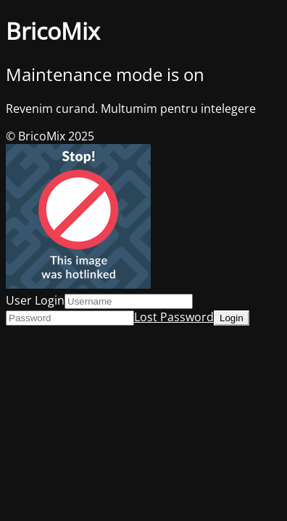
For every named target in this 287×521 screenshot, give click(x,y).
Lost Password (174, 317)
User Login (35, 300)
